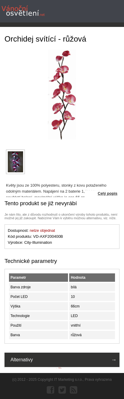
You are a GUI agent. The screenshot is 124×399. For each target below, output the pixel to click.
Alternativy (21, 359)
